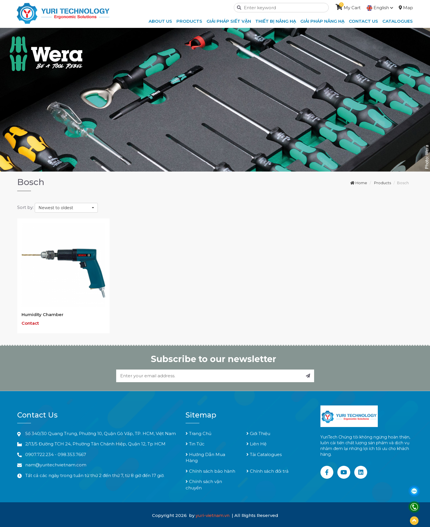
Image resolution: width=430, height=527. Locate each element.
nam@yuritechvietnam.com (55, 465)
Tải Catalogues (264, 454)
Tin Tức (195, 444)
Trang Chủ (198, 433)
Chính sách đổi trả (267, 471)
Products (189, 21)
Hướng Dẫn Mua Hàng (205, 457)
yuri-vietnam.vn (213, 515)
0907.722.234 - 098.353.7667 (55, 454)
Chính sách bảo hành (210, 471)
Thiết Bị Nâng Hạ (275, 21)
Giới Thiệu (258, 433)
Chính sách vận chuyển (204, 484)
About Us (160, 21)
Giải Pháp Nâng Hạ (322, 21)
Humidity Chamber (42, 314)
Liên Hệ (256, 444)
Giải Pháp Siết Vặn (229, 21)
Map (406, 7)
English (380, 7)
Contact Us (363, 21)
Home (358, 182)
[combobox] (66, 208)
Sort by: (25, 207)
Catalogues (397, 21)
